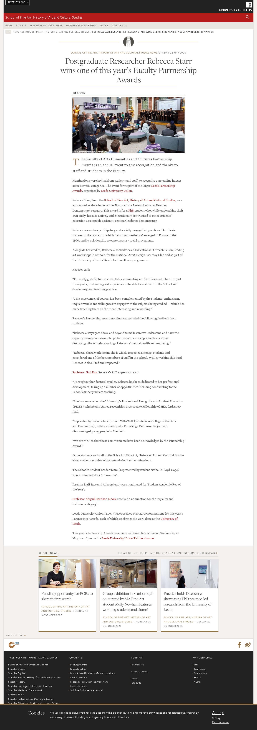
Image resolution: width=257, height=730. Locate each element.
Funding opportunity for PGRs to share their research (67, 596)
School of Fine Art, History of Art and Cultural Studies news (114, 52)
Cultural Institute (78, 677)
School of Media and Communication (26, 690)
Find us (197, 677)
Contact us (119, 25)
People (104, 25)
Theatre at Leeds (78, 686)
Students (136, 683)
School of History (16, 681)
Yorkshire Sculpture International (86, 690)
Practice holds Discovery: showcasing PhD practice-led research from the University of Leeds (187, 601)
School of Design (16, 669)
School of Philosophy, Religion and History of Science (34, 703)
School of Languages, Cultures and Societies (30, 686)
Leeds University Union (116, 191)
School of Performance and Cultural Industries (30, 699)
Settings (216, 718)
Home (8, 25)
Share (81, 93)
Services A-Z (138, 664)
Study (19, 25)
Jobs (196, 664)
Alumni (197, 681)
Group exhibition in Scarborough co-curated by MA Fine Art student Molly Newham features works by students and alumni (128, 601)
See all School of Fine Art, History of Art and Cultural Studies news (166, 553)
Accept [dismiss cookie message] (218, 712)
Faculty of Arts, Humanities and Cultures (28, 664)
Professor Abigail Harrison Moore (94, 499)
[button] (247, 17)
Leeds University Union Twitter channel (128, 538)
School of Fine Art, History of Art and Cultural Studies (43, 17)
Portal (135, 678)
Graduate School (78, 669)
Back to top (14, 635)
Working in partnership (81, 25)
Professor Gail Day (84, 372)
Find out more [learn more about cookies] (220, 722)
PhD (131, 210)
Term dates (199, 669)
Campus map (200, 673)
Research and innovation (46, 25)
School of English (16, 673)
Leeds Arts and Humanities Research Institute (92, 673)
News (16, 31)
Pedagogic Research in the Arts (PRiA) (89, 681)
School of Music (16, 694)
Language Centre (78, 664)
